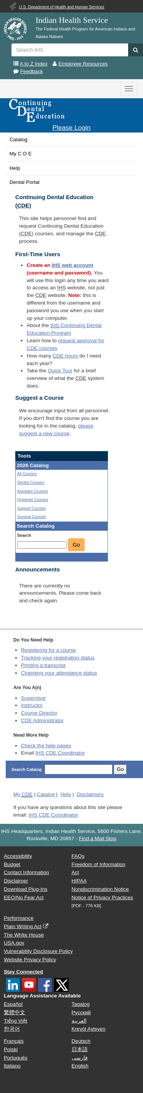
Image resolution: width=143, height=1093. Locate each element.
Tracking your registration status (58, 658)
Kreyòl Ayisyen (89, 1029)
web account (72, 265)
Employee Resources (83, 64)
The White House (24, 935)
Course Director (39, 713)
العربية (79, 1021)
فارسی (80, 1058)
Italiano (12, 1066)
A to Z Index (34, 64)
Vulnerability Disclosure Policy (38, 951)
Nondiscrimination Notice (100, 889)
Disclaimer (16, 881)
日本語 (80, 1049)
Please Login (71, 127)
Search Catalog (27, 769)
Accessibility (18, 856)
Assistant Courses (32, 491)
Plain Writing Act (23, 926)
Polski (11, 1049)
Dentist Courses (30, 482)
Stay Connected (23, 972)
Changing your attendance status (59, 673)
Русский (81, 1012)
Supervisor (33, 698)
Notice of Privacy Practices (102, 897)
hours (65, 356)
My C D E (21, 153)
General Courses (31, 517)
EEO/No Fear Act (23, 897)
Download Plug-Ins (25, 889)
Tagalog (81, 1004)
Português (15, 1058)
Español (13, 1004)
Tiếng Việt (15, 1021)
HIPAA (79, 881)
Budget (12, 864)
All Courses (27, 474)
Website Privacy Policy (30, 959)
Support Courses (31, 508)
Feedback (31, 71)
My (23, 794)
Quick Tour (60, 370)
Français (14, 1041)
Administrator (42, 720)
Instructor (32, 705)
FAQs (78, 856)
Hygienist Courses (32, 500)
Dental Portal (25, 182)
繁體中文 (14, 1012)
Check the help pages (46, 745)
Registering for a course (48, 650)
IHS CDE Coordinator (60, 753)
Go (76, 545)
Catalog (18, 139)
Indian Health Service (71, 20)
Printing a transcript (43, 665)
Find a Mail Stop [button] (97, 838)
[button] (135, 50)
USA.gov (14, 943)
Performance (19, 918)
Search (24, 535)
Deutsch (81, 1041)
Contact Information (26, 872)
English (80, 1066)
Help (15, 168)
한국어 (12, 1029)
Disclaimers (90, 794)
